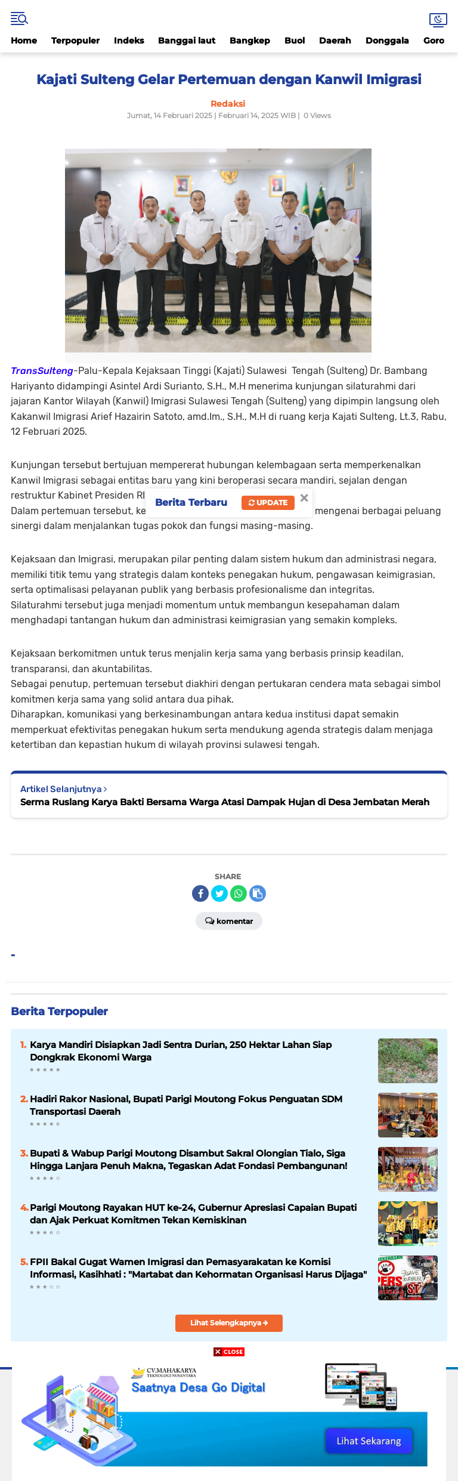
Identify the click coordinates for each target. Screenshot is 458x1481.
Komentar (229, 920)
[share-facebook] (200, 893)
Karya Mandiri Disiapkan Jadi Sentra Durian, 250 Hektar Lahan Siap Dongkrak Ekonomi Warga (181, 1051)
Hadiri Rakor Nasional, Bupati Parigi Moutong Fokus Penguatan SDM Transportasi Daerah (186, 1105)
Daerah (335, 40)
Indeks (129, 40)
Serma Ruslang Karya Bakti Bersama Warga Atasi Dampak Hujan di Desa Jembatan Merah (224, 802)
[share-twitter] (219, 893)
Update (268, 502)
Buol (294, 40)
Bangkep (250, 40)
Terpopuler (75, 40)
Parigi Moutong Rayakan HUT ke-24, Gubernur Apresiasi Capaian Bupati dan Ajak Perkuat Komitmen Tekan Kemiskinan (193, 1214)
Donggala (387, 40)
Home (24, 40)
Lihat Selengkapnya (229, 1322)
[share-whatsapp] (238, 893)
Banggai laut (186, 40)
